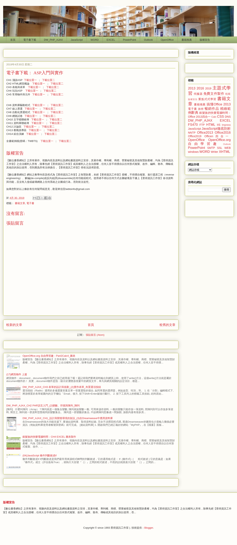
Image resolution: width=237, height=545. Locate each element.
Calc (213, 116)
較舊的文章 (167, 324)
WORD (95, 39)
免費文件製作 (213, 94)
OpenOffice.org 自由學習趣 (209, 142)
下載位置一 (30, 80)
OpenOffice (167, 39)
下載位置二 (48, 80)
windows (193, 151)
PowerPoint (129, 39)
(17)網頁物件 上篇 (16, 374)
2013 (191, 88)
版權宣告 (205, 39)
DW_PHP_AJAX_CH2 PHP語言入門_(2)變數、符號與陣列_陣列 (43, 405)
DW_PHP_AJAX (53, 39)
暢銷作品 (212, 109)
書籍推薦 (187, 39)
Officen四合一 (217, 136)
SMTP (211, 147)
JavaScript (77, 39)
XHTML (224, 152)
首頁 (12, 39)
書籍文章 (20, 203)
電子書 (30, 203)
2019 (208, 88)
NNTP (192, 132)
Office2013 (205, 132)
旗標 (201, 109)
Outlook (148, 39)
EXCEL (111, 39)
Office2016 (223, 132)
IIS (218, 124)
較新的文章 (14, 324)
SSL (219, 147)
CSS (220, 116)
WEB (227, 147)
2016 (200, 88)
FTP (202, 124)
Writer (214, 151)
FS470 (193, 125)
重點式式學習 (207, 99)
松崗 (228, 94)
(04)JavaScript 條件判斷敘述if (39, 455)
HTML (210, 125)
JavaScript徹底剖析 (216, 128)
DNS (228, 116)
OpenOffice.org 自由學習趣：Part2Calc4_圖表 (49, 355)
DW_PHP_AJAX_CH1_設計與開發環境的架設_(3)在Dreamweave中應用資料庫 (68, 418)
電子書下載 (29, 39)
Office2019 (194, 136)
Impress (226, 125)
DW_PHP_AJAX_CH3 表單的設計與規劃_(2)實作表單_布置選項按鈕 (62, 387)
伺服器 (198, 93)
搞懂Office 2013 (219, 104)
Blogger (148, 527)
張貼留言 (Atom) (95, 334)
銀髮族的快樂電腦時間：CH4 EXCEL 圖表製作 (49, 436)
